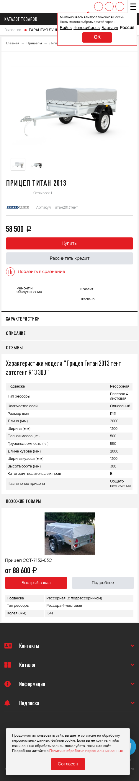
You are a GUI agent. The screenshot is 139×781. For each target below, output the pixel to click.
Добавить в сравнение (35, 271)
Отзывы (14, 347)
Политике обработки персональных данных (86, 750)
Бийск (66, 28)
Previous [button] (7, 564)
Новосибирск (86, 28)
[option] (70, 105)
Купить (69, 244)
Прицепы (34, 43)
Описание (16, 333)
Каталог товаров (22, 19)
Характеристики (23, 318)
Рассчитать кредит (69, 259)
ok (97, 37)
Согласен (68, 764)
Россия (127, 28)
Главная (12, 43)
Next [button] (132, 564)
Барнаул (110, 28)
